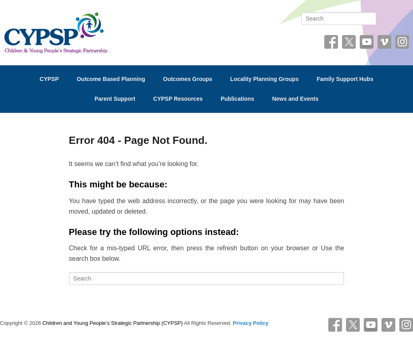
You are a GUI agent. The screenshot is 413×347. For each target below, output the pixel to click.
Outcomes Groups (187, 79)
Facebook (331, 45)
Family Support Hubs (345, 79)
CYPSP (49, 79)
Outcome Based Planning (111, 79)
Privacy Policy (250, 323)
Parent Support (114, 99)
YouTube (366, 45)
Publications (237, 99)
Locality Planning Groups (264, 79)
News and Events (295, 99)
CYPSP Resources (178, 99)
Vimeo (384, 45)
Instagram (402, 45)
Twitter (349, 45)
